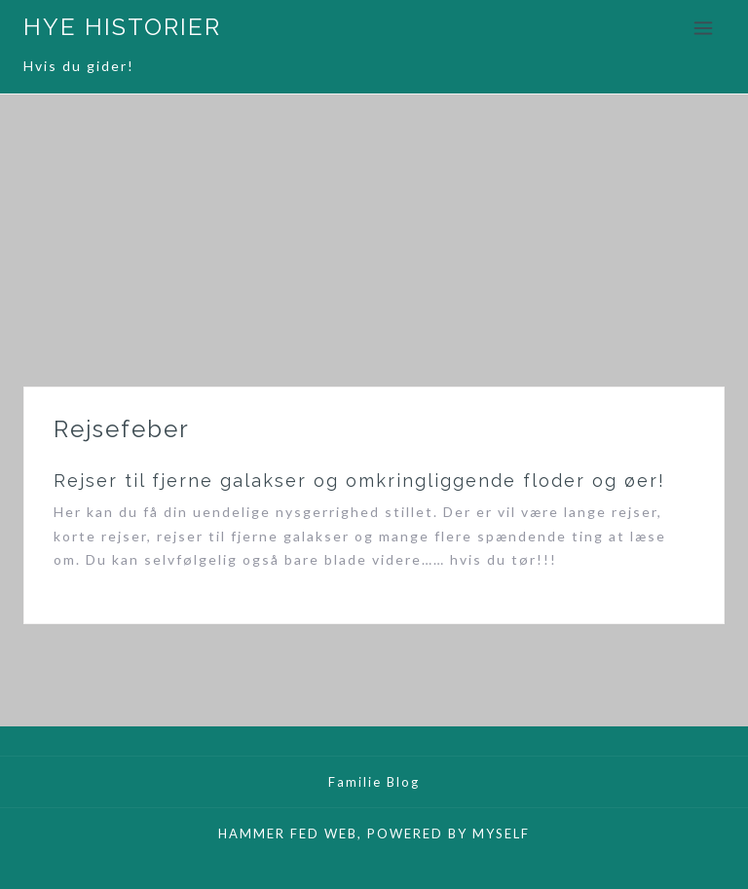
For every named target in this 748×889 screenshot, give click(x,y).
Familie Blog (374, 782)
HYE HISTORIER (122, 27)
